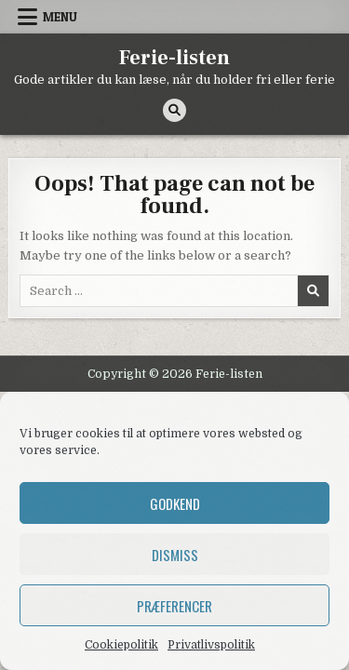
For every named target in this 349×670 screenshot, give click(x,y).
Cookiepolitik (121, 644)
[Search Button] (174, 110)
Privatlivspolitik (211, 644)
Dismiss (175, 554)
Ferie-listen (174, 58)
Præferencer (174, 606)
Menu (60, 16)
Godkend (175, 503)
